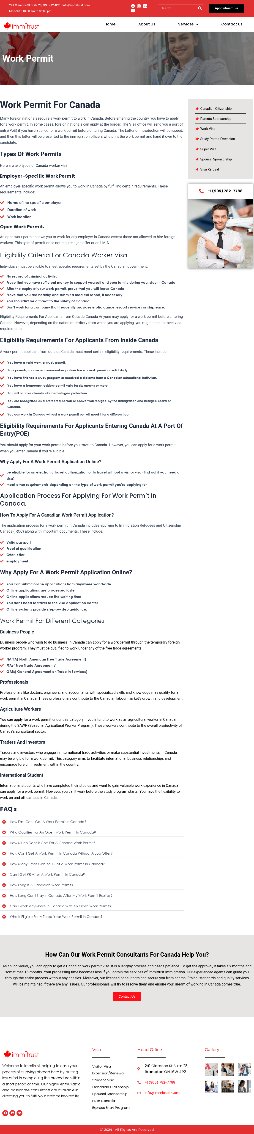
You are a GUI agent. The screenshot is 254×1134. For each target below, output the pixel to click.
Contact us (232, 24)
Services (188, 24)
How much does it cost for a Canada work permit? (55, 843)
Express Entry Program (104, 1110)
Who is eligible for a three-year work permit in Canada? (58, 918)
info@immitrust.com (163, 1093)
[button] (92, 822)
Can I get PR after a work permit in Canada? (49, 875)
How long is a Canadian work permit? (43, 886)
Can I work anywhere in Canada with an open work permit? (63, 908)
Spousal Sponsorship (110, 1093)
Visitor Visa (102, 1066)
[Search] (200, 8)
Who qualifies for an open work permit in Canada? (55, 832)
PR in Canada (104, 1100)
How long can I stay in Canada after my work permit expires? (64, 897)
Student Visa (103, 1080)
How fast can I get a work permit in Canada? (50, 821)
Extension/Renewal (109, 1073)
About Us (146, 24)
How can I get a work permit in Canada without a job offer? (64, 854)
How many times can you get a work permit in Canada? (60, 864)
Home (109, 24)
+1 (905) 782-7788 (161, 1082)
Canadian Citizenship (111, 1087)
